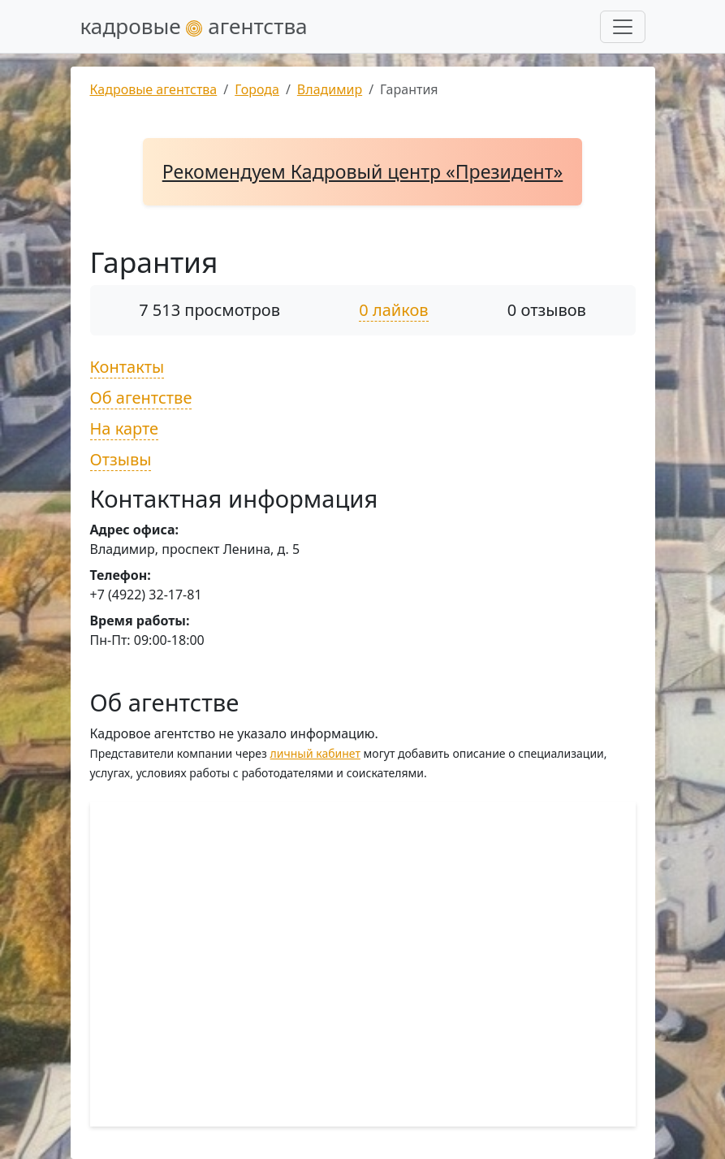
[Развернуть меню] (622, 27)
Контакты (127, 367)
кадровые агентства (194, 26)
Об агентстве (141, 398)
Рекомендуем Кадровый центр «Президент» (362, 171)
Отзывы (121, 459)
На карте (124, 428)
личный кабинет (315, 753)
